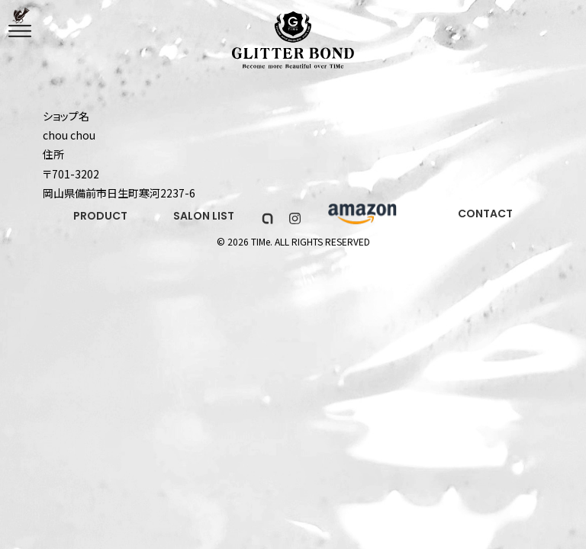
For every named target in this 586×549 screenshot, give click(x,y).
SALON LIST (203, 215)
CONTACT (485, 213)
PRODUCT (100, 215)
